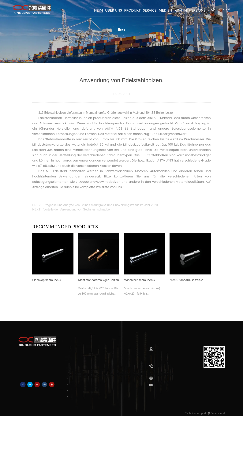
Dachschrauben (79, 360)
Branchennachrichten (107, 34)
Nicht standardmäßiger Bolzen (89, 396)
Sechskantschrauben (82, 354)
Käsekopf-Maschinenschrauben (90, 384)
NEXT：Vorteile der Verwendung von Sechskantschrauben (71, 209)
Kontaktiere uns (189, 10)
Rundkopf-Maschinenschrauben (90, 378)
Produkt (132, 10)
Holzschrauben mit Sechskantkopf (91, 390)
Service (149, 10)
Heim (98, 10)
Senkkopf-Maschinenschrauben (89, 372)
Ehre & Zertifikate (134, 360)
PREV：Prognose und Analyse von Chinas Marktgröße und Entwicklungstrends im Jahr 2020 (95, 205)
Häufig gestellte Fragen (138, 354)
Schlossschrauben (81, 348)
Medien (165, 10)
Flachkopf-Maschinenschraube (89, 366)
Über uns (113, 10)
